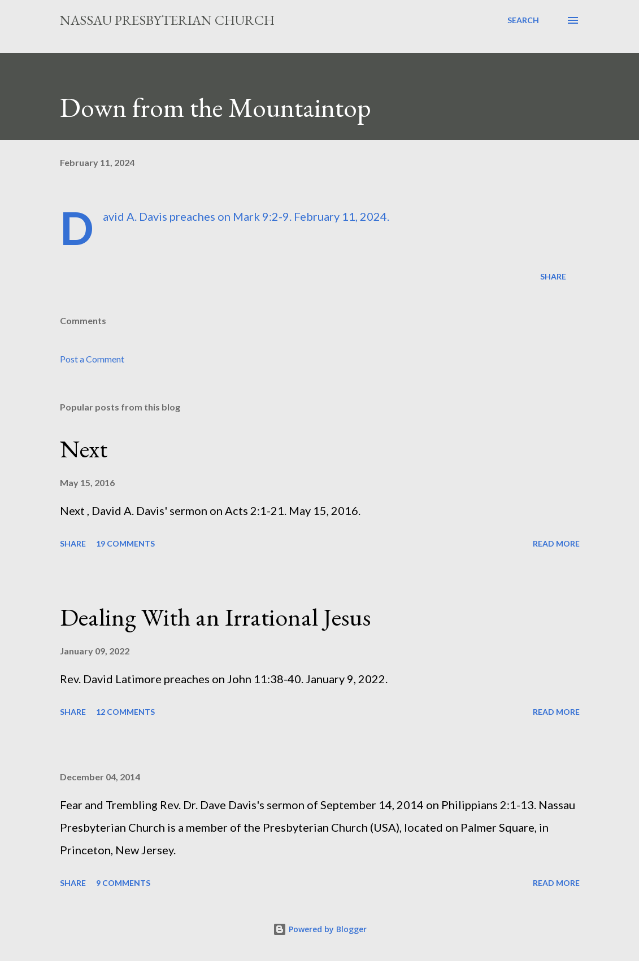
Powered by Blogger (320, 929)
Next (83, 449)
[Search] (523, 20)
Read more (556, 543)
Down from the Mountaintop (215, 107)
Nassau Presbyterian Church (167, 20)
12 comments (125, 712)
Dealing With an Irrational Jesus (215, 617)
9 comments (123, 883)
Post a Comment (92, 358)
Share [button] (553, 276)
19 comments (125, 543)
